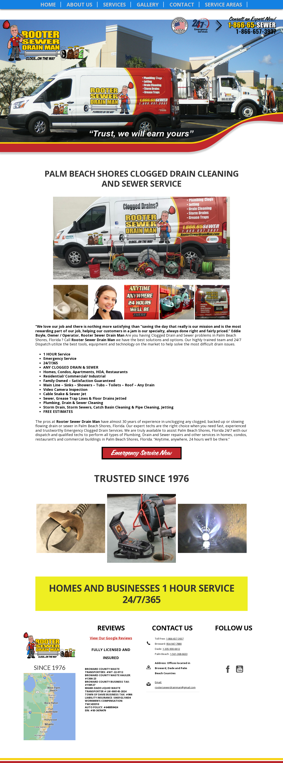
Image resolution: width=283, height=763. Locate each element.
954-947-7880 (174, 643)
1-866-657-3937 (175, 638)
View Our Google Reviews (111, 638)
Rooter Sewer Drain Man (46, 44)
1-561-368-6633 (178, 654)
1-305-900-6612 (171, 649)
